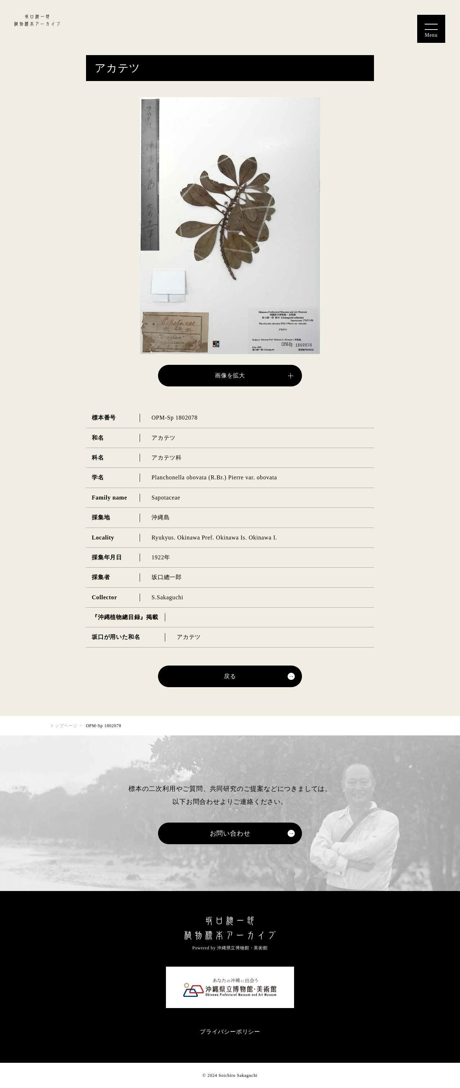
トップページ (64, 725)
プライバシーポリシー (230, 1032)
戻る (230, 676)
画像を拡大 (230, 375)
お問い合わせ (230, 833)
